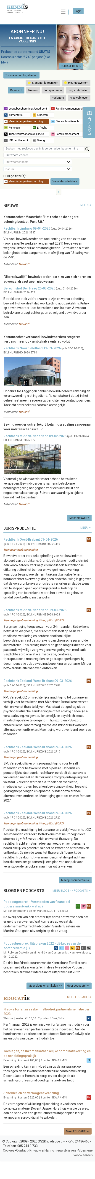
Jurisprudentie (53, 90)
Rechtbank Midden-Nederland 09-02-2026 (34, 436)
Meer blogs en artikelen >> (45, 985)
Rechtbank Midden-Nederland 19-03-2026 (34, 610)
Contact (22, 1150)
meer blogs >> (63, 890)
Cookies (8, 1150)
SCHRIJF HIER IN (71, 66)
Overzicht (16, 90)
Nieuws (33, 90)
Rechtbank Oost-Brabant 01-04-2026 (30, 539)
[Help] (87, 148)
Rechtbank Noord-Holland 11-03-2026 (32, 348)
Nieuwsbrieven (79, 97)
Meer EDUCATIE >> (78, 1131)
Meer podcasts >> (78, 985)
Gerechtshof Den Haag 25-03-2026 (29, 288)
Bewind (24, 264)
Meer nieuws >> (79, 518)
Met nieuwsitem (76, 82)
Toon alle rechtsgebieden (21, 75)
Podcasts (58, 97)
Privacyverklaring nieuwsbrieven (52, 1150)
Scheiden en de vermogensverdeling (31, 1093)
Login (78, 11)
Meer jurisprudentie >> (75, 880)
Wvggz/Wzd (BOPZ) (51, 620)
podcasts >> (83, 890)
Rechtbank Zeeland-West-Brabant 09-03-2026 (37, 681)
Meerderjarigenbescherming (20, 549)
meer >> (86, 205)
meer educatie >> (79, 997)
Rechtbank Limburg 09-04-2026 (26, 228)
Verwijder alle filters (65, 181)
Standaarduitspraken (43, 82)
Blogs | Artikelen (78, 90)
